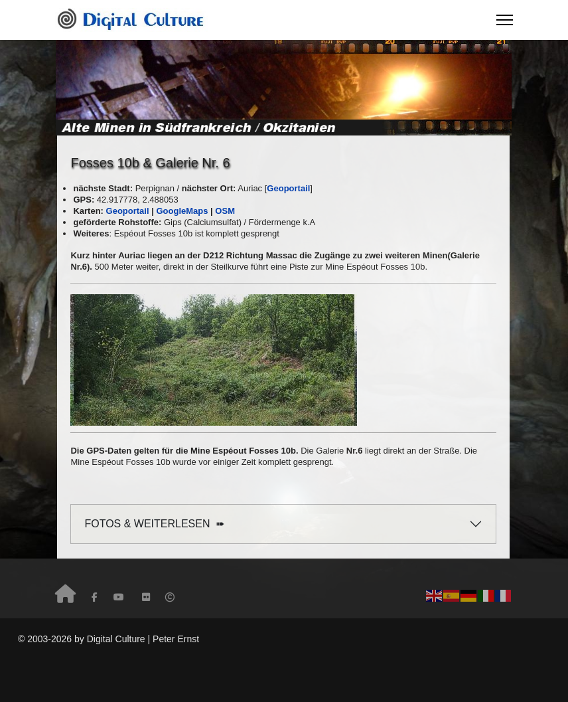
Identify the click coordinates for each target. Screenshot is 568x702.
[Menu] (504, 20)
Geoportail (127, 211)
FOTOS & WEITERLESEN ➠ (154, 523)
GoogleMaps (182, 211)
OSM (225, 211)
